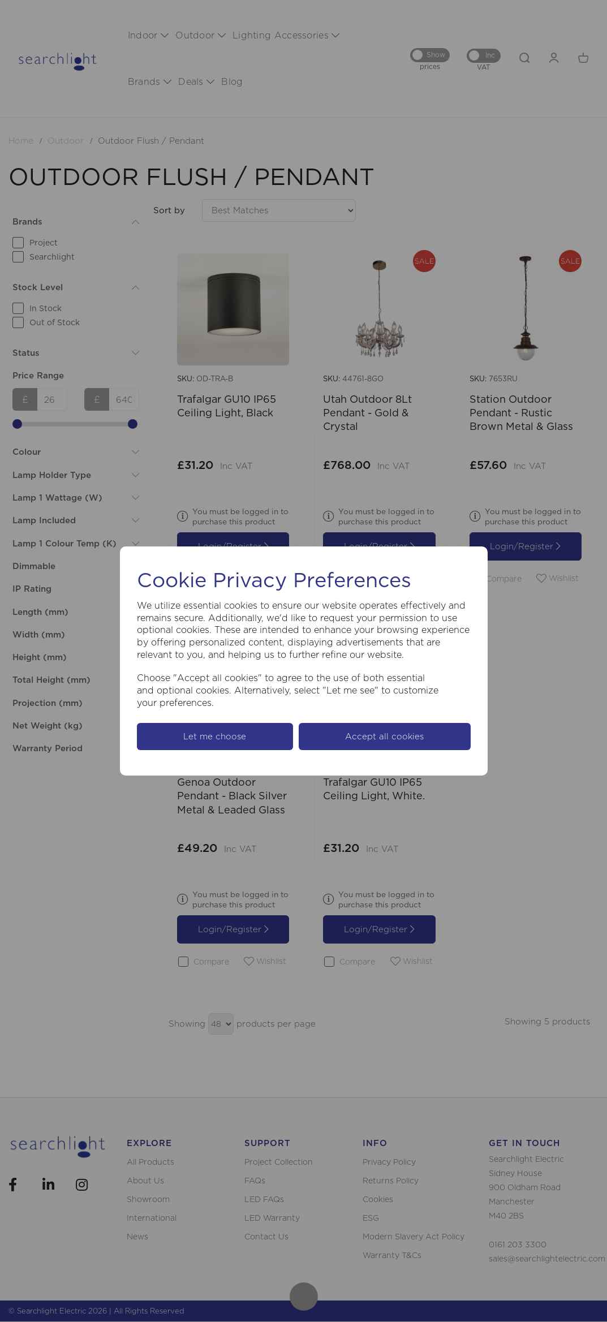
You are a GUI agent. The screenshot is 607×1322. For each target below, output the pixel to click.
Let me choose (214, 736)
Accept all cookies (384, 736)
